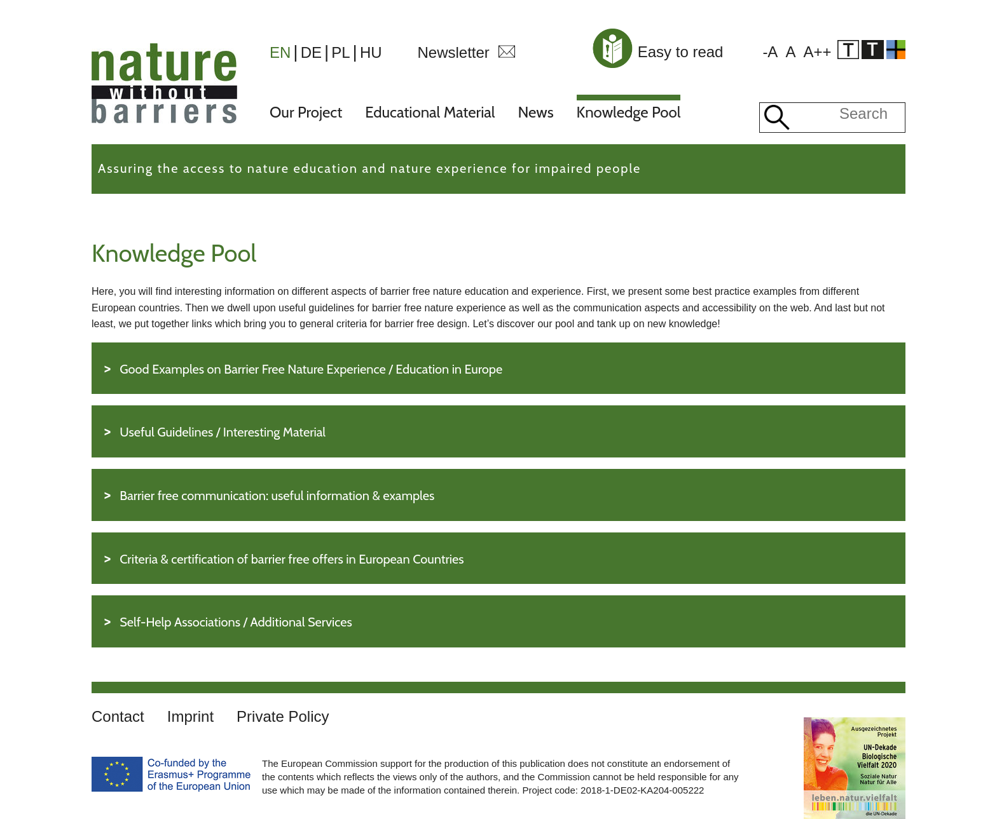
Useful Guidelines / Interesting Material (223, 432)
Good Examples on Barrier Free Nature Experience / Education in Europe (311, 369)
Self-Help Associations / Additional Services (236, 622)
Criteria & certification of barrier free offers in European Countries (292, 559)
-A (770, 51)
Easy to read (656, 51)
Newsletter (453, 52)
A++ (817, 51)
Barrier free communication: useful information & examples (277, 495)
